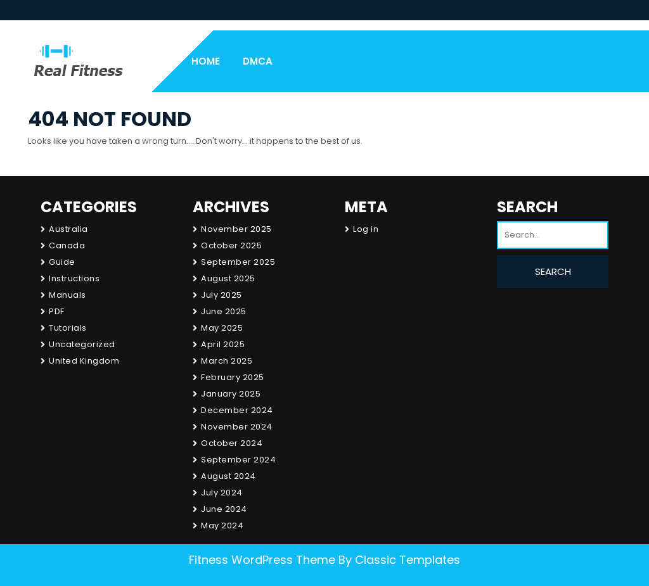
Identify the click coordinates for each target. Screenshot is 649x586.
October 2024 (231, 443)
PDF (57, 311)
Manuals (67, 295)
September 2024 (238, 460)
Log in (365, 229)
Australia (68, 229)
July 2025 (221, 295)
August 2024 (228, 476)
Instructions (74, 278)
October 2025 (231, 245)
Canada (67, 245)
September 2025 (238, 262)
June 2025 (224, 311)
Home (205, 61)
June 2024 (224, 509)
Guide (62, 262)
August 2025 (228, 278)
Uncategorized (82, 344)
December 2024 (237, 410)
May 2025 (222, 328)
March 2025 (226, 361)
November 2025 (236, 229)
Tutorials (68, 328)
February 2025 (232, 377)
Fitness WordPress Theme (262, 560)
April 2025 (223, 344)
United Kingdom (84, 361)
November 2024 (237, 427)
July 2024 (222, 493)
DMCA (258, 61)
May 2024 (222, 525)
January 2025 (230, 394)
